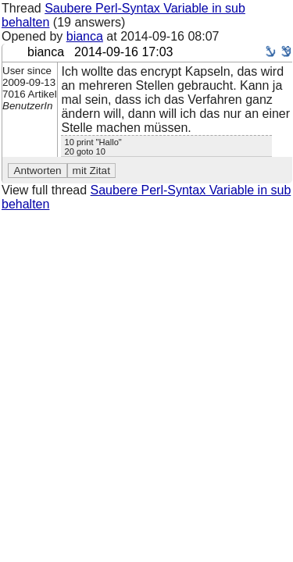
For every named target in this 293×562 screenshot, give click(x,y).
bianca (84, 36)
